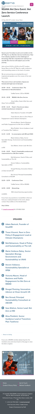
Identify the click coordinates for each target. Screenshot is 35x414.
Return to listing (7, 334)
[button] (31, 4)
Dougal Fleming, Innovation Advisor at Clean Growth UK (17, 290)
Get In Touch (23, 383)
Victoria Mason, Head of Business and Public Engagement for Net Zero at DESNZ (17, 280)
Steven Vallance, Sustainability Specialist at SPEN (17, 267)
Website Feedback (24, 385)
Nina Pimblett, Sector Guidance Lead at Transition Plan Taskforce (18, 319)
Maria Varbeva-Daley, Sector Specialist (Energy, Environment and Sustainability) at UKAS (18, 255)
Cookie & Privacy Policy (10, 385)
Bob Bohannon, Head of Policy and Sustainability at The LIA (18, 244)
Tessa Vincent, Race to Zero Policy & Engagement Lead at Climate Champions (18, 235)
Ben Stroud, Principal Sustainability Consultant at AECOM (17, 300)
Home (5, 383)
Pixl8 (24, 407)
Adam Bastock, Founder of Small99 (17, 225)
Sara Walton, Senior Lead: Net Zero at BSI (18, 309)
